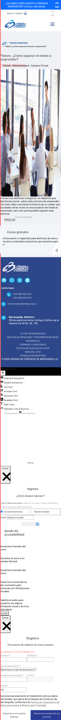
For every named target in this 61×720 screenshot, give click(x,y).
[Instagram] (19, 280)
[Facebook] (4, 280)
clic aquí (57, 5)
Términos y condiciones (33, 344)
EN (52, 11)
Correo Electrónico (13, 511)
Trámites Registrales (19, 43)
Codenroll (30, 413)
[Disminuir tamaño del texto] (18, 418)
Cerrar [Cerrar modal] (4, 613)
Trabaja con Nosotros (33, 355)
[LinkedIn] (27, 280)
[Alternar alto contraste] (37, 418)
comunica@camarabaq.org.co (22, 303)
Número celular (41, 511)
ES (52, 15)
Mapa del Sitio (33, 351)
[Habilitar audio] (43, 418)
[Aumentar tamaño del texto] (30, 418)
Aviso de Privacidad (35, 705)
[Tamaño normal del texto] (24, 418)
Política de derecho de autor (32, 348)
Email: (3, 517)
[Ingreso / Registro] (17, 13)
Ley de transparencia (32, 333)
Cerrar (30, 462)
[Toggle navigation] (52, 24)
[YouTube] (12, 280)
